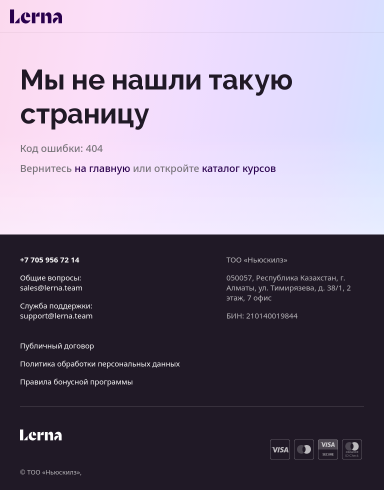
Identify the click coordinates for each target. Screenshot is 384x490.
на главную (102, 168)
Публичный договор (57, 345)
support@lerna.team (56, 315)
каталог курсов (239, 168)
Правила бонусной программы (76, 381)
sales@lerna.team (51, 287)
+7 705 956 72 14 (50, 259)
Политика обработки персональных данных (100, 363)
